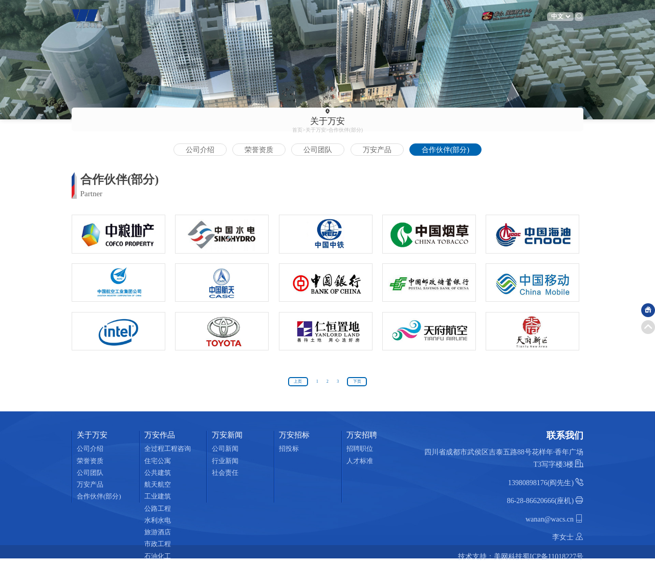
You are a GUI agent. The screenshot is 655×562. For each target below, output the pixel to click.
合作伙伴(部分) (346, 130)
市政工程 (157, 544)
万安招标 (303, 17)
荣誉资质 (259, 150)
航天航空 (157, 484)
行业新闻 (225, 461)
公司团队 (317, 150)
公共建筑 (157, 472)
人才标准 (360, 461)
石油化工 (157, 556)
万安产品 (377, 150)
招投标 (289, 448)
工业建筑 (157, 496)
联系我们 (431, 17)
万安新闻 (260, 17)
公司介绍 (200, 150)
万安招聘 (346, 17)
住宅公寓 (157, 461)
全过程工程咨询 (167, 448)
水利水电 (157, 520)
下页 (357, 381)
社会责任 (225, 472)
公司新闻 (225, 448)
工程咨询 (473, 17)
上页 (298, 381)
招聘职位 (360, 448)
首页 (133, 17)
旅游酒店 (157, 532)
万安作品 (218, 17)
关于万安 (175, 17)
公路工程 (157, 508)
